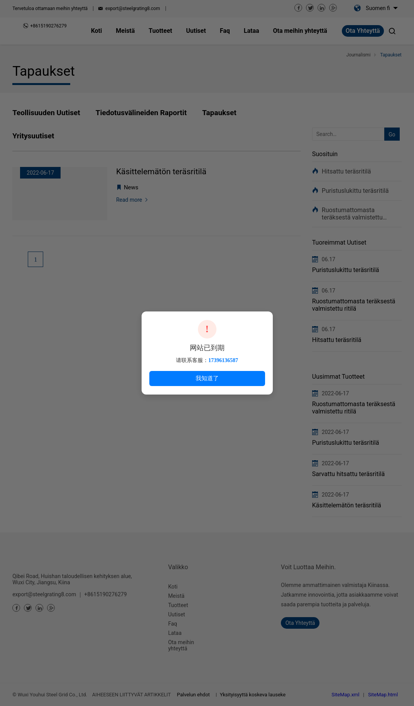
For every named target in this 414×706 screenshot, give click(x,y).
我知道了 (207, 378)
